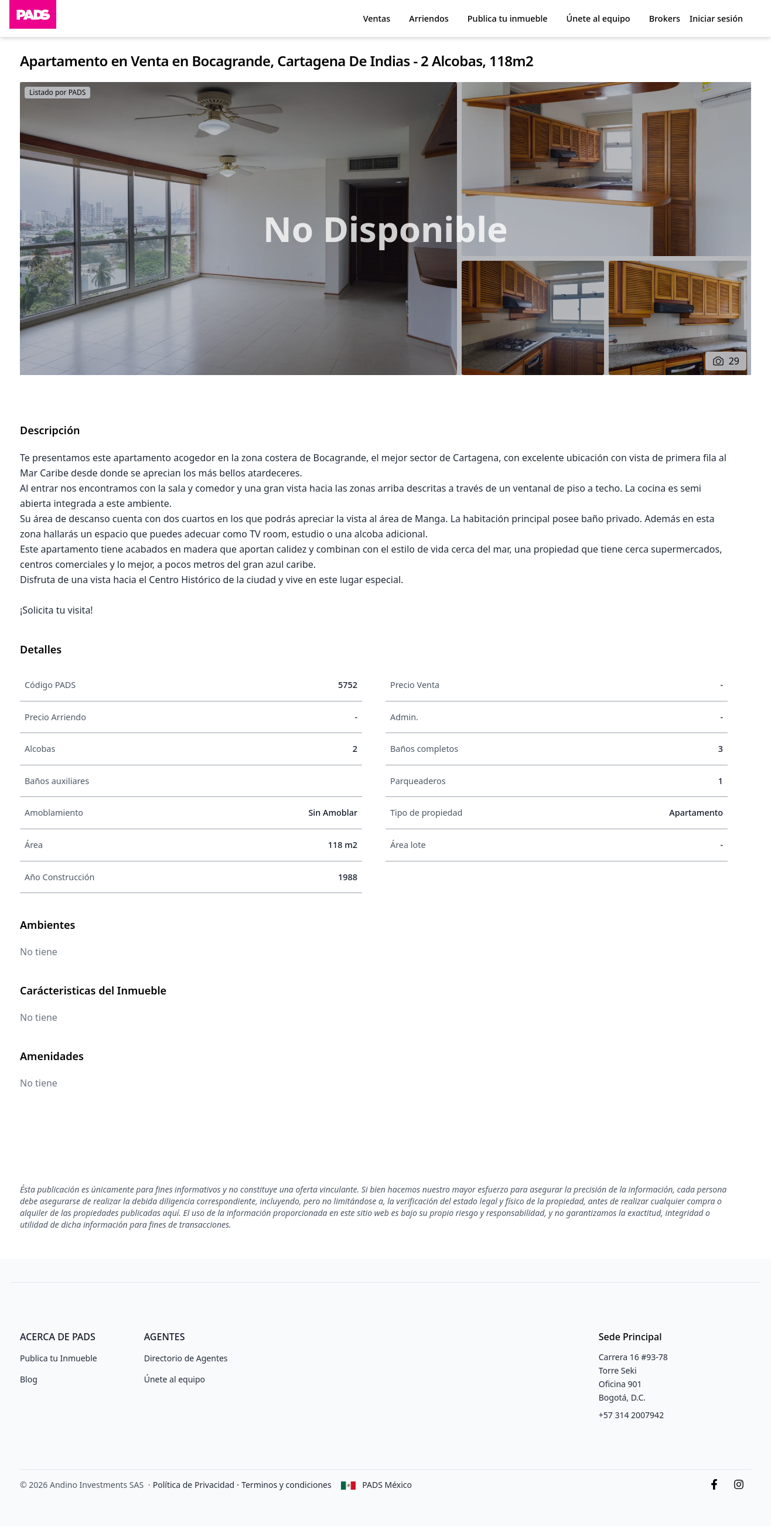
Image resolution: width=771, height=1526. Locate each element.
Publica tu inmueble (508, 18)
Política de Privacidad (193, 1484)
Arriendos (428, 18)
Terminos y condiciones (286, 1484)
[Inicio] (32, 18)
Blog (28, 1379)
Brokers (664, 18)
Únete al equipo (598, 18)
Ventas (377, 18)
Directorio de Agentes (186, 1358)
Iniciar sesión (716, 18)
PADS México (387, 1484)
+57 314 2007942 (631, 1415)
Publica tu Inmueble (58, 1358)
